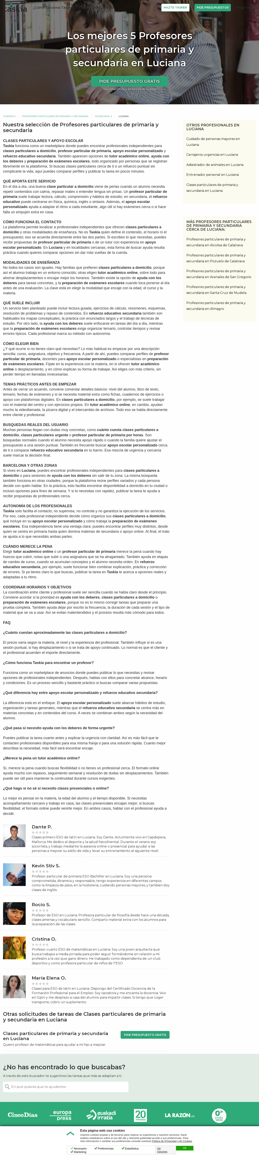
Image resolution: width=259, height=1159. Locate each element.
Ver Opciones (162, 1150)
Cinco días (22, 1115)
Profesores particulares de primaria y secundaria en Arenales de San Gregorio (218, 274)
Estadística (132, 1148)
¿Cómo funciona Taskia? (53, 8)
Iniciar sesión (246, 8)
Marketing (80, 1152)
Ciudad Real (102, 116)
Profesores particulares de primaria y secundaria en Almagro (216, 306)
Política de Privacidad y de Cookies (172, 1141)
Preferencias (106, 1148)
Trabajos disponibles (96, 8)
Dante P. (42, 826)
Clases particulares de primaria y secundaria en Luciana (212, 188)
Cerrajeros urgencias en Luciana (212, 155)
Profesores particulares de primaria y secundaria (55, 116)
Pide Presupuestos (213, 7)
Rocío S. (41, 904)
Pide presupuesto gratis (129, 81)
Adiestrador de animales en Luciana (214, 165)
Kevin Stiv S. (46, 865)
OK (185, 1148)
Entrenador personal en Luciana (212, 175)
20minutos (140, 1115)
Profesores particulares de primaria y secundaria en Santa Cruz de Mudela (216, 290)
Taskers (8, 116)
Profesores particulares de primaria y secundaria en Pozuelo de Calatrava (216, 258)
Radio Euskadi (101, 1115)
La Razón (179, 1115)
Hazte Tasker (175, 7)
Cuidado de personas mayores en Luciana (213, 142)
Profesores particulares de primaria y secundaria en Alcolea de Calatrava (216, 242)
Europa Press (62, 1115)
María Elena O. (49, 978)
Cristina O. (44, 939)
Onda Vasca (219, 1115)
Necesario (80, 1148)
